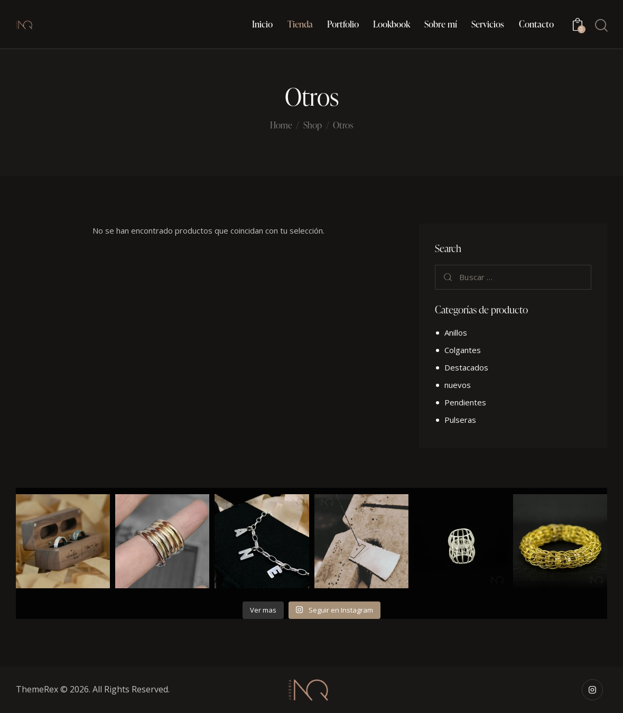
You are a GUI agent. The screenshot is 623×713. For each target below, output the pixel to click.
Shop (312, 125)
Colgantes (462, 350)
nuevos (457, 384)
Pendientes (465, 402)
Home (281, 126)
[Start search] (600, 25)
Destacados (466, 367)
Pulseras (460, 419)
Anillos (455, 332)
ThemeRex (37, 689)
